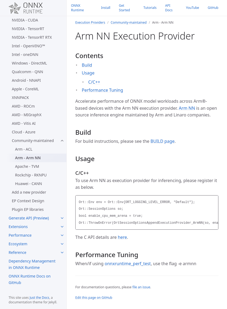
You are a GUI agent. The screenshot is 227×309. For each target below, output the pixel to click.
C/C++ (94, 82)
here (122, 237)
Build (87, 65)
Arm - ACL (23, 149)
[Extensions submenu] (62, 226)
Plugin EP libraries (28, 209)
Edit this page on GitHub (93, 297)
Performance (20, 235)
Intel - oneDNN (25, 54)
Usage (88, 73)
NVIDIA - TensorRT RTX (32, 37)
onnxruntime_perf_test (128, 264)
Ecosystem (18, 243)
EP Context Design (28, 200)
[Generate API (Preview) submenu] (62, 218)
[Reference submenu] (62, 252)
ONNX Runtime (77, 7)
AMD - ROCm (23, 106)
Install (106, 7)
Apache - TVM (27, 166)
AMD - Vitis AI (24, 123)
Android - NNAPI (26, 80)
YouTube (192, 7)
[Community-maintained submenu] (62, 140)
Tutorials (150, 7)
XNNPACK (20, 97)
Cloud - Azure (24, 131)
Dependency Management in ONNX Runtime (32, 264)
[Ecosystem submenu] (62, 244)
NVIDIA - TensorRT (28, 28)
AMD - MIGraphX (26, 114)
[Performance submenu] (62, 235)
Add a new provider (29, 192)
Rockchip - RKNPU (31, 174)
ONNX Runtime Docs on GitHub (30, 279)
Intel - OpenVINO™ (28, 45)
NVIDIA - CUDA (25, 20)
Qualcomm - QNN (27, 71)
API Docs (169, 7)
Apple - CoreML (25, 88)
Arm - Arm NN (28, 157)
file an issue (141, 287)
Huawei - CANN (28, 183)
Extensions (18, 226)
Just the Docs (39, 297)
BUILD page (163, 141)
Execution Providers (90, 22)
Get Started (124, 7)
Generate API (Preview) (29, 218)
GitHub (213, 7)
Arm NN (187, 108)
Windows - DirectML (29, 63)
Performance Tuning (102, 90)
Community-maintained (33, 140)
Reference (17, 252)
